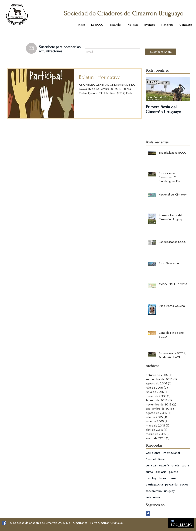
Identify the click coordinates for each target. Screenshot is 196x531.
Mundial (151, 459)
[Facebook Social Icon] (4, 523)
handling (151, 478)
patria (172, 478)
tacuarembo (154, 490)
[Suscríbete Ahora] (160, 52)
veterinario (153, 497)
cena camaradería (157, 465)
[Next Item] (183, 89)
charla (175, 465)
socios (184, 484)
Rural (161, 459)
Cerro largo (153, 452)
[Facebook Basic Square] (148, 513)
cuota (185, 465)
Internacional (171, 452)
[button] (97, 24)
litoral (162, 478)
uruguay (169, 490)
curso (149, 471)
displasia (160, 471)
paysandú (171, 484)
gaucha (173, 471)
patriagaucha (154, 484)
